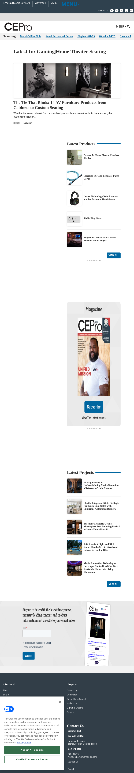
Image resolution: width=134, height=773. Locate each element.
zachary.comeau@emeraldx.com (82, 707)
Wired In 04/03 (107, 36)
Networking (72, 653)
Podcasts (7, 680)
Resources (8, 671)
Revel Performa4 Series (59, 36)
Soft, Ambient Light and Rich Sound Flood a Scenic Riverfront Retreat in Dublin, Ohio (101, 510)
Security (70, 675)
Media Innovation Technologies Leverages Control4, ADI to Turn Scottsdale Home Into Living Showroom (101, 531)
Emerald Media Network (16, 3)
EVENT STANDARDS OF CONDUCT (86, 759)
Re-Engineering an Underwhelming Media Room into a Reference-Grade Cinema (101, 448)
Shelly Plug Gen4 (93, 218)
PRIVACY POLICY (82, 762)
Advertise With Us (11, 695)
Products (7, 662)
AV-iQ (54, 3)
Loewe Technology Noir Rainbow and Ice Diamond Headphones (101, 198)
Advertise (40, 3)
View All (114, 255)
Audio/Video (72, 666)
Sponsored (8, 675)
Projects (7, 666)
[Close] (60, 702)
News (16, 123)
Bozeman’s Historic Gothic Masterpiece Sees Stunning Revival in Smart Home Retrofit (102, 489)
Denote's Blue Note (30, 36)
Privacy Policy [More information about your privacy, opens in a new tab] (24, 742)
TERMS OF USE (65, 762)
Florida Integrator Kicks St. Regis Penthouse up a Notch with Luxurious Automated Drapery (101, 469)
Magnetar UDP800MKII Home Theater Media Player (100, 239)
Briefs (6, 658)
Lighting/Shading (75, 671)
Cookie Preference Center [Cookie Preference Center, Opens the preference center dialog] (32, 759)
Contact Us (73, 725)
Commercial (72, 658)
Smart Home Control (76, 662)
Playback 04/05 (86, 36)
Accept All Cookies (32, 750)
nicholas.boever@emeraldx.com (82, 720)
